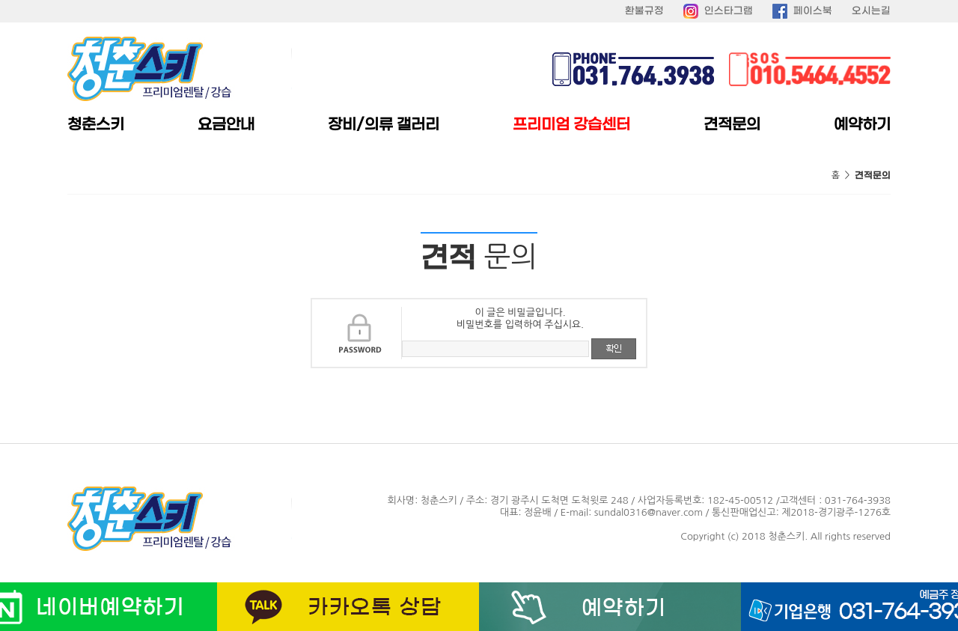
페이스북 (812, 10)
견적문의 (732, 125)
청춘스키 (95, 125)
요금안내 (226, 125)
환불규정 (644, 10)
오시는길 (871, 10)
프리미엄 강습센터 (571, 125)
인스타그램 (728, 10)
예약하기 (862, 125)
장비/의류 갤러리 (383, 125)
